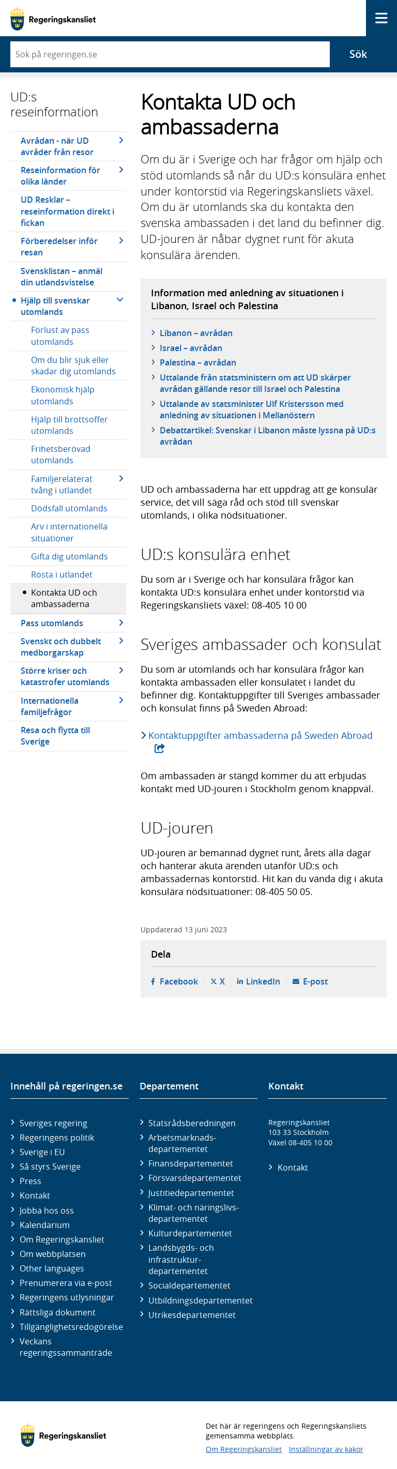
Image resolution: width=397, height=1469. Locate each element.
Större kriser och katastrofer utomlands (65, 676)
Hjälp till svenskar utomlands (55, 306)
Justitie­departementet (191, 1193)
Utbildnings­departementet (200, 1300)
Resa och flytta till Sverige (55, 735)
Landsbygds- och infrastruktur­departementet (181, 1259)
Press (30, 1181)
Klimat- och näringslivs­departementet (193, 1213)
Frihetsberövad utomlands (60, 454)
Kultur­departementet (190, 1233)
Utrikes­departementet (192, 1315)
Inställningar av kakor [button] (326, 1449)
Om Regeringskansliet (62, 1239)
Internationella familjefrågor (50, 706)
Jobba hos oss (47, 1210)
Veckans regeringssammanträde (66, 1347)
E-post (315, 981)
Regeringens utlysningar (67, 1297)
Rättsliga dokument (58, 1312)
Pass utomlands (52, 623)
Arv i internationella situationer (69, 532)
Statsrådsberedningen (192, 1123)
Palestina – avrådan (198, 362)
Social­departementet (189, 1285)
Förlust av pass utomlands (60, 335)
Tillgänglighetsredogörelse (71, 1326)
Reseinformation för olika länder (60, 175)
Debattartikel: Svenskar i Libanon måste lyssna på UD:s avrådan (268, 436)
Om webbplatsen (53, 1254)
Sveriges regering (53, 1123)
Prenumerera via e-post (66, 1283)
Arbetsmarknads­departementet (182, 1143)
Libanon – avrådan (196, 333)
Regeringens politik (57, 1137)
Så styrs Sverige (50, 1166)
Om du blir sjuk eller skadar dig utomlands (73, 365)
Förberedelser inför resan (59, 246)
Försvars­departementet (194, 1178)
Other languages (52, 1268)
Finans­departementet (190, 1163)
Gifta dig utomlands (69, 556)
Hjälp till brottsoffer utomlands (69, 425)
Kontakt (35, 1195)
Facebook (179, 981)
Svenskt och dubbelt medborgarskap (61, 646)
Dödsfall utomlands (69, 508)
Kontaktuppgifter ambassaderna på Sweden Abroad (261, 735)
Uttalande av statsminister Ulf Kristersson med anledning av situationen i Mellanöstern (252, 409)
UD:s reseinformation (54, 104)
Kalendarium (45, 1225)
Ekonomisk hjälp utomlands (63, 395)
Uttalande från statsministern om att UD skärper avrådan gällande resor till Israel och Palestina (255, 383)
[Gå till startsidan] (53, 18)
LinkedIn (263, 981)
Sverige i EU (42, 1152)
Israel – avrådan (191, 348)
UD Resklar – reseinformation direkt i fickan (67, 211)
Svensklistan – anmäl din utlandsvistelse (61, 276)
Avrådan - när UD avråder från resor (57, 146)
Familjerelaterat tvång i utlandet (62, 484)
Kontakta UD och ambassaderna (64, 598)
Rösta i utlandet (62, 574)
